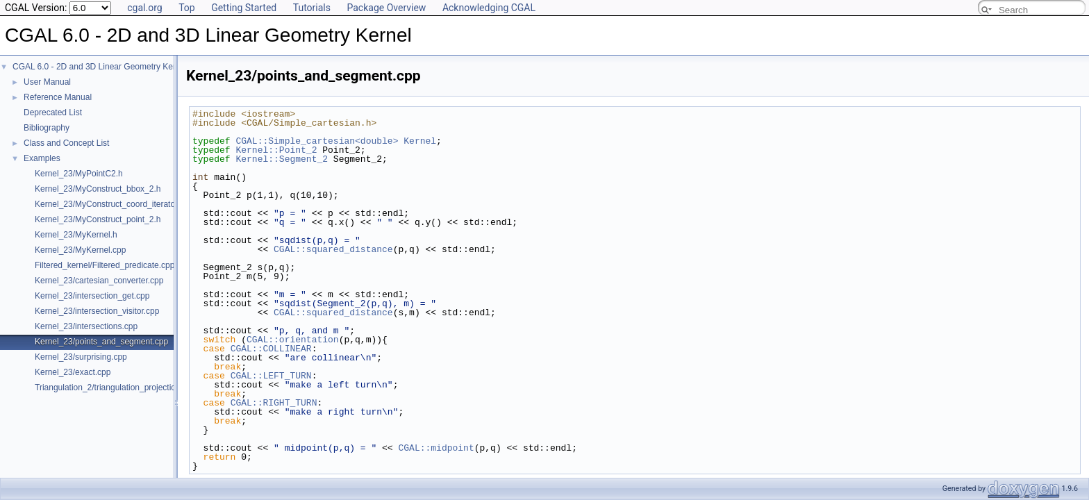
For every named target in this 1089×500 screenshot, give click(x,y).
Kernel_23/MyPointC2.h (79, 173)
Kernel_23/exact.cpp (72, 372)
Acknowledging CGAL (488, 7)
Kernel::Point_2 (276, 150)
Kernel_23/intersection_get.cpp (92, 296)
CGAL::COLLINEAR (271, 348)
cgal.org (144, 7)
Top (186, 7)
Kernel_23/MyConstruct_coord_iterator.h (109, 204)
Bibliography (46, 128)
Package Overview (386, 7)
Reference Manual (58, 97)
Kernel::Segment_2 (281, 159)
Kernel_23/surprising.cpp (81, 357)
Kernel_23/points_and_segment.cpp (101, 342)
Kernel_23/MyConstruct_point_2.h (97, 219)
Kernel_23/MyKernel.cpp (80, 250)
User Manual (47, 82)
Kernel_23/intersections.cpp (86, 326)
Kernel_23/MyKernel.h (76, 235)
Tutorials (312, 7)
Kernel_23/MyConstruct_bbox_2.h (97, 189)
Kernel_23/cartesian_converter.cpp (99, 280)
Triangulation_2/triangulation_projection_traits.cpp (127, 387)
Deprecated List (53, 112)
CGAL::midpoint (436, 448)
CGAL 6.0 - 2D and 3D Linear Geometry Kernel (100, 67)
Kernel (420, 141)
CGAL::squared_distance (333, 249)
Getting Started (243, 7)
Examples (42, 158)
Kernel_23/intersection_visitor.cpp (97, 311)
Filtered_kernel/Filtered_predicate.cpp (104, 265)
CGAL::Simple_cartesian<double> (316, 141)
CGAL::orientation (293, 339)
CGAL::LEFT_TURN (271, 375)
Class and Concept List (66, 143)
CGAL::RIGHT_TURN (274, 403)
